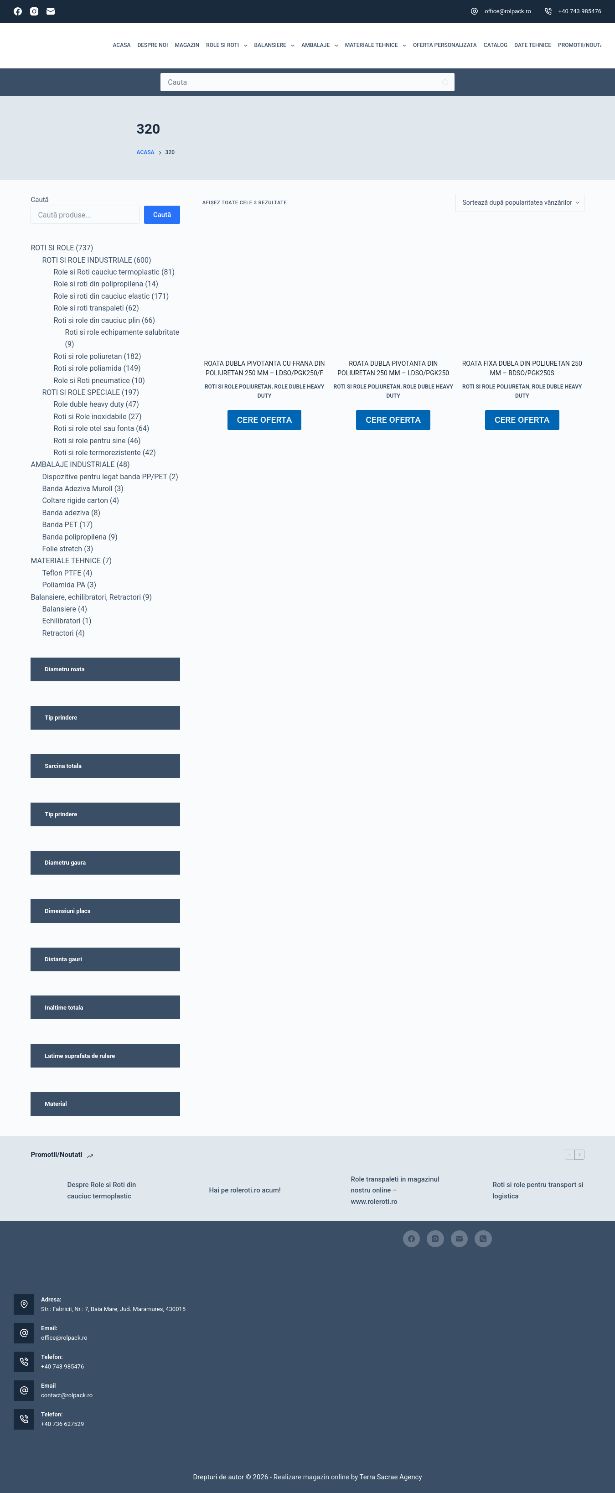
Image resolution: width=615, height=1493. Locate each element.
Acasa (122, 45)
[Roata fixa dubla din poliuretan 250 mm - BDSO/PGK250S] (522, 285)
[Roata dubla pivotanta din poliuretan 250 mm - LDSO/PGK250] (393, 285)
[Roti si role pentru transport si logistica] (470, 1190)
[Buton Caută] (445, 82)
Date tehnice (532, 45)
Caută (39, 200)
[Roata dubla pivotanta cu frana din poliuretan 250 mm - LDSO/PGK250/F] (264, 285)
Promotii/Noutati (583, 45)
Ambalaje (321, 45)
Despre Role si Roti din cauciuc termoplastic (101, 1190)
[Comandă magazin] (519, 203)
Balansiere (276, 45)
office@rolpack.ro (508, 11)
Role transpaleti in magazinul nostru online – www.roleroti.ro (395, 1190)
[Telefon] (483, 1239)
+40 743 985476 (579, 11)
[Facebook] (18, 11)
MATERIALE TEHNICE (377, 45)
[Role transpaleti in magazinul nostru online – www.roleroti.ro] (328, 1190)
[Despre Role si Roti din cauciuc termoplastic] (44, 1190)
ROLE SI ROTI (228, 45)
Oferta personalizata (445, 45)
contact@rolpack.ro (67, 1395)
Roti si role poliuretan (238, 387)
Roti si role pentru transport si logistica (538, 1190)
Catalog (495, 45)
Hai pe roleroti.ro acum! (244, 1190)
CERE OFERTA (264, 420)
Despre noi (152, 45)
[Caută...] (298, 82)
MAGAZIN (187, 45)
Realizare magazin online (310, 1477)
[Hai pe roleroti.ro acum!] (186, 1190)
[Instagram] (34, 11)
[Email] (51, 11)
